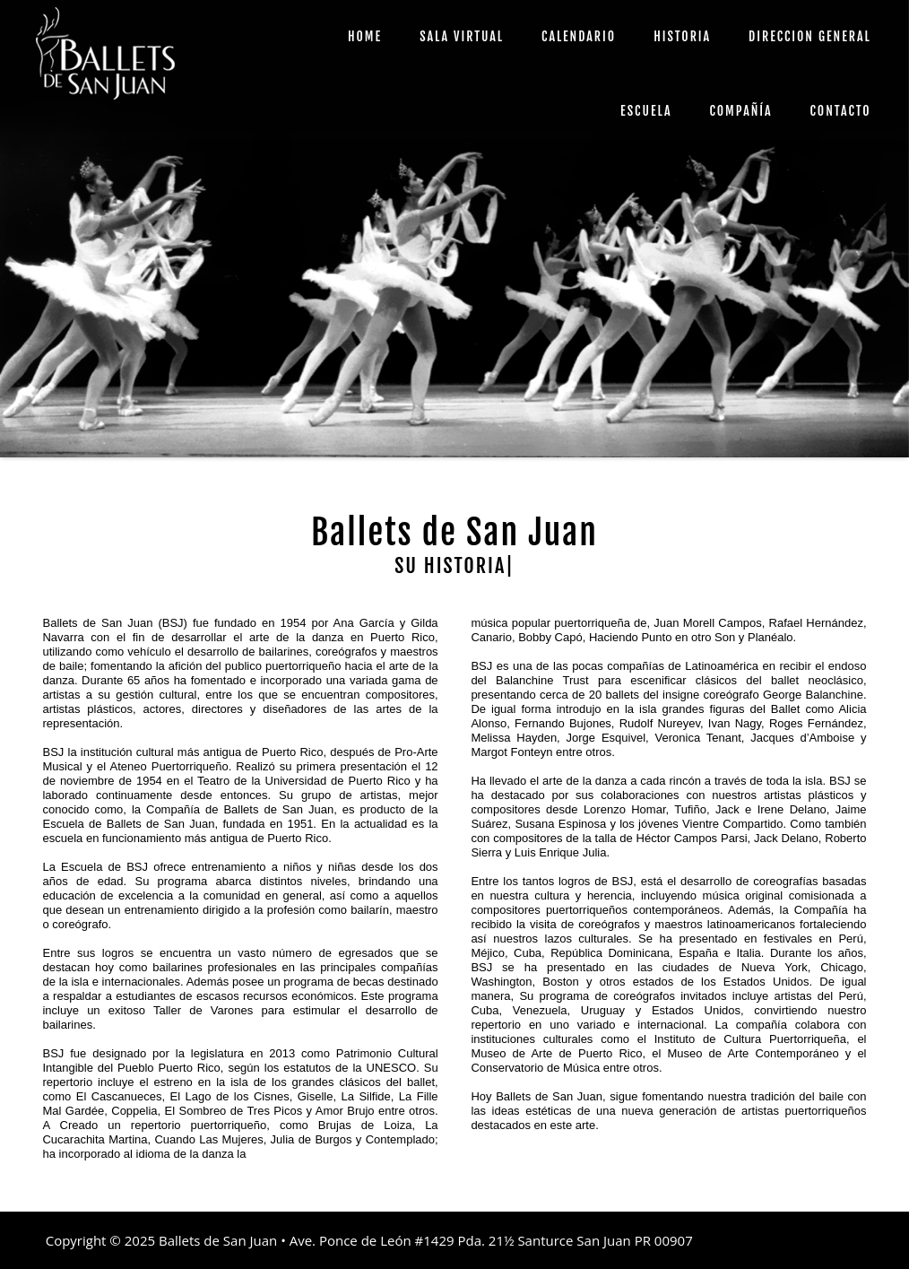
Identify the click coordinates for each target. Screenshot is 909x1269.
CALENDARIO (578, 36)
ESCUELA (645, 110)
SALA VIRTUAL (462, 36)
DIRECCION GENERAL (810, 36)
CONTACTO (840, 110)
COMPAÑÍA (740, 110)
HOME (365, 36)
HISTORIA (682, 36)
